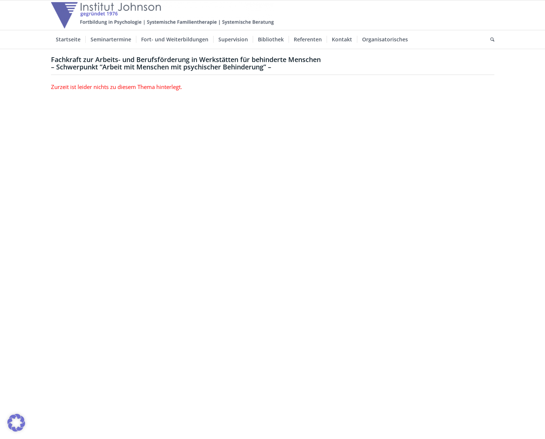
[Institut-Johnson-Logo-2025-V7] (162, 15)
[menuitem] (68, 39)
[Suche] (490, 39)
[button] (16, 423)
